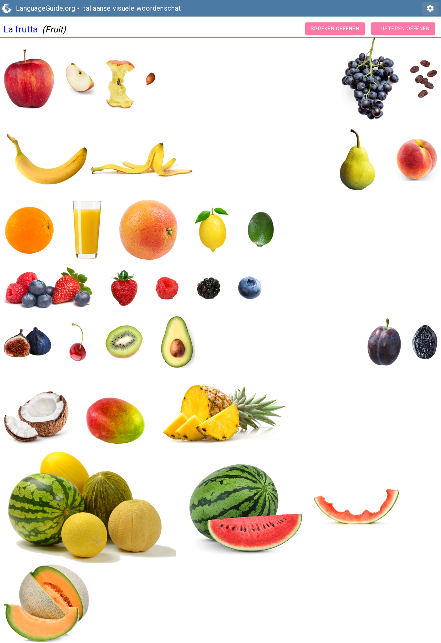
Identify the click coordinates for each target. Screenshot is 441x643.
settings (430, 8)
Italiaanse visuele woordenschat (131, 8)
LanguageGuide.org (45, 8)
